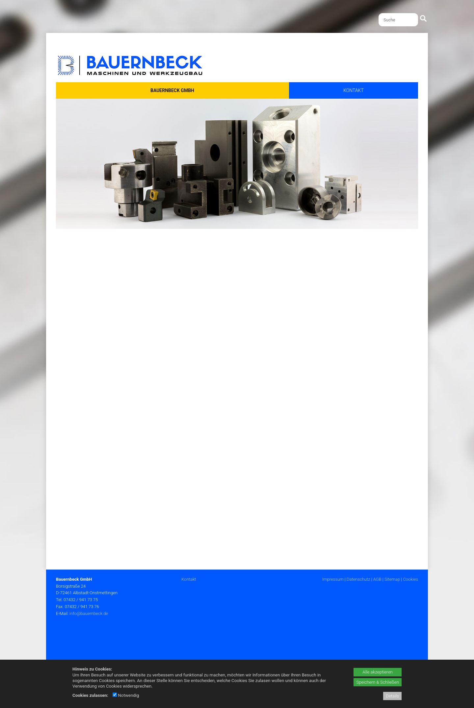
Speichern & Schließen (377, 682)
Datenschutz (358, 579)
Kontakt (188, 579)
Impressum (333, 579)
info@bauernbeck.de (88, 613)
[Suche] (398, 19)
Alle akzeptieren (377, 672)
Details (392, 696)
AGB (377, 579)
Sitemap (392, 579)
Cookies (410, 579)
